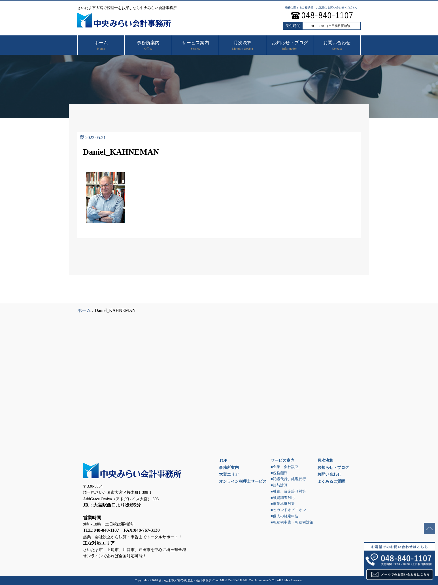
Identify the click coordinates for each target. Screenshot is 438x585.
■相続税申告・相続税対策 (292, 522)
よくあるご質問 (331, 481)
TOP (223, 460)
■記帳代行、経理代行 (288, 479)
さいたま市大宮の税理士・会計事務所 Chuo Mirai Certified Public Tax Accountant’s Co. (217, 580)
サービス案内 (282, 460)
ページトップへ (429, 528)
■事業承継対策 (283, 504)
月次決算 (325, 460)
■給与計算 (279, 485)
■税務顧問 (279, 473)
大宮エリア (229, 474)
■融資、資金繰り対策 (288, 491)
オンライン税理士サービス (243, 481)
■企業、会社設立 (285, 467)
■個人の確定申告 (285, 516)
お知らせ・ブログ (333, 467)
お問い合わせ (329, 474)
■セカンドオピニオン (288, 510)
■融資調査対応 (283, 498)
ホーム (84, 310)
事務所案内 (229, 467)
